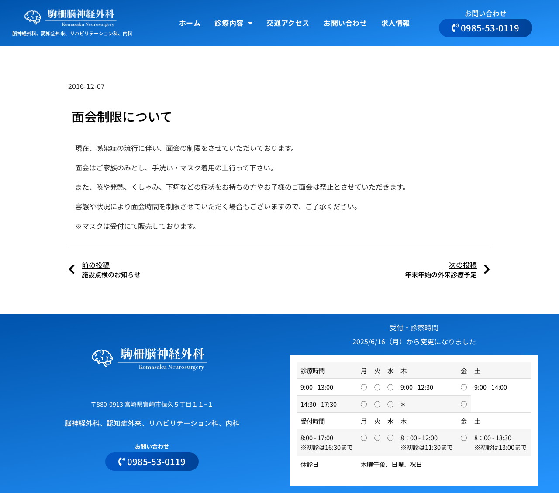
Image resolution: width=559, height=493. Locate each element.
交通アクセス (288, 22)
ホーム (190, 22)
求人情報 (395, 22)
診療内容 (233, 23)
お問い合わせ (345, 22)
